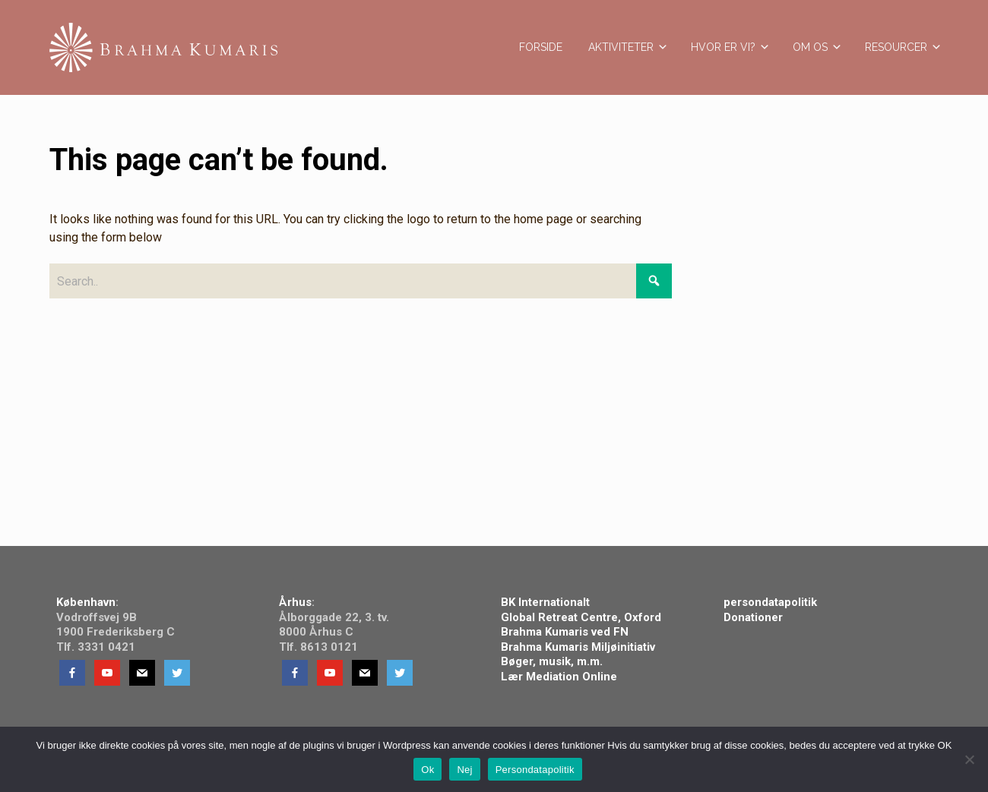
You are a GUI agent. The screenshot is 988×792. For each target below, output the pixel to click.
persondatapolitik (770, 602)
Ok (427, 769)
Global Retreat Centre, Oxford (582, 617)
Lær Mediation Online (560, 676)
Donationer (753, 617)
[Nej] (969, 759)
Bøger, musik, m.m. (552, 661)
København (86, 602)
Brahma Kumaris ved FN (565, 632)
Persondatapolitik (535, 769)
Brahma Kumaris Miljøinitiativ (578, 647)
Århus (295, 602)
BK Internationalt (545, 602)
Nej (464, 769)
